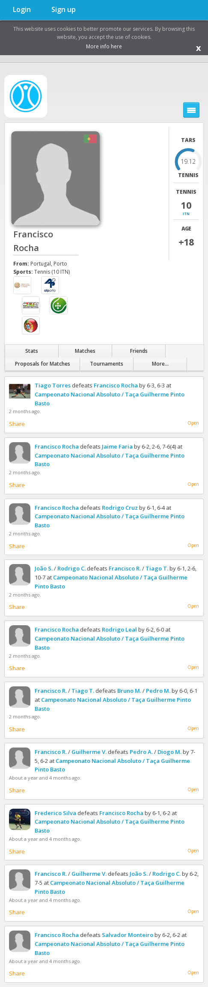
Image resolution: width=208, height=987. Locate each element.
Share (17, 424)
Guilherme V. (89, 752)
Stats (31, 351)
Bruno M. (129, 690)
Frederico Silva (55, 813)
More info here (104, 46)
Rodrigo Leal (119, 629)
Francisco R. (125, 568)
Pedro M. (158, 690)
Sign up (63, 9)
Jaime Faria (117, 446)
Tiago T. (157, 568)
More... (160, 363)
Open (193, 423)
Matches (85, 351)
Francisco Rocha (116, 385)
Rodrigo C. (71, 568)
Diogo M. (169, 752)
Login (22, 9)
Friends (139, 351)
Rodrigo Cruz (120, 507)
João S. (44, 568)
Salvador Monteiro (127, 935)
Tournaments (106, 363)
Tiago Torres (53, 385)
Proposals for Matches (42, 363)
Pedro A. (141, 752)
